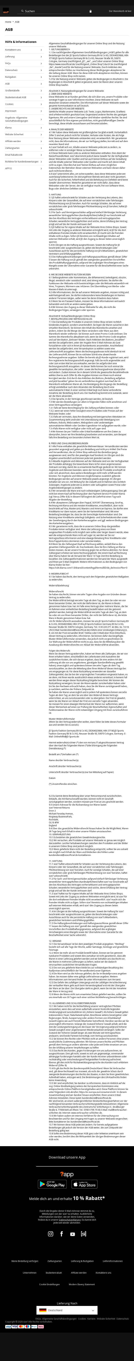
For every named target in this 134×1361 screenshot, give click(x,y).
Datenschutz (11, 70)
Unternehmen (29, 1272)
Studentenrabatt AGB (15, 97)
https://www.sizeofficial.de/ (62, 64)
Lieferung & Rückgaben (82, 1261)
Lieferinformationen (113, 1261)
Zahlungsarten (12, 148)
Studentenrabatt (54, 1272)
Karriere (91, 1318)
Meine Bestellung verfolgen (25, 1261)
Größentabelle (12, 90)
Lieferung (9, 56)
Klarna (8, 127)
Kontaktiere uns (13, 49)
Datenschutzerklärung (70, 1219)
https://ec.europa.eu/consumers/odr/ (97, 1092)
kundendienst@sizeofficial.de (74, 629)
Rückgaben (10, 76)
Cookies (9, 104)
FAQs (7, 63)
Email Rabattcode (14, 154)
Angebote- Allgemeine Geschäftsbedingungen (16, 119)
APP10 (8, 168)
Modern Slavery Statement (82, 1284)
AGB (7, 83)
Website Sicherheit (14, 134)
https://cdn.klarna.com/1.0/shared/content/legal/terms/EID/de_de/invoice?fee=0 (88, 567)
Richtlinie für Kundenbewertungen (21, 161)
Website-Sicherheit (106, 1318)
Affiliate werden (13, 141)
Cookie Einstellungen (49, 1284)
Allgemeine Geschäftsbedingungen (59, 1318)
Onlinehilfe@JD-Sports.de (66, 736)
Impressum (10, 110)
